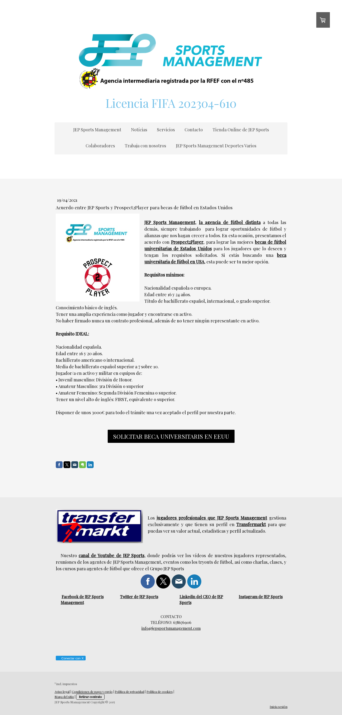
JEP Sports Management (97, 130)
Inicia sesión (278, 707)
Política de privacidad (129, 692)
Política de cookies (160, 692)
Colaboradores (100, 146)
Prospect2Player (187, 242)
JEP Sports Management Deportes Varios (216, 146)
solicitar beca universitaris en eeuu (171, 436)
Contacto (194, 130)
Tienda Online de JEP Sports (240, 130)
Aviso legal (62, 692)
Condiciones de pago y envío (92, 692)
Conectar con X (70, 658)
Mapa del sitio (64, 697)
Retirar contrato (90, 697)
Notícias (139, 130)
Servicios (166, 130)
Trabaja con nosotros (145, 146)
